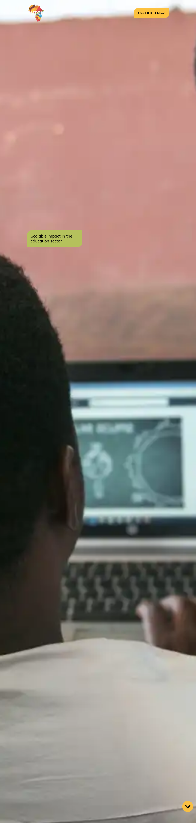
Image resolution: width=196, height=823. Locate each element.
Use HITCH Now (151, 13)
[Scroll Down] (187, 806)
